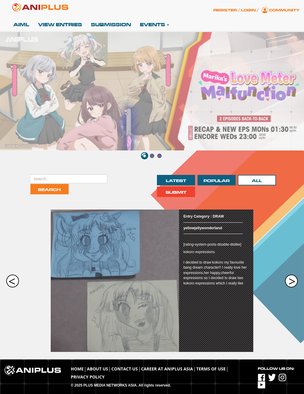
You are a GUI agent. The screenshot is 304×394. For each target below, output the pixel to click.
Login (248, 10)
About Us (97, 369)
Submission (111, 25)
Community (284, 10)
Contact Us (124, 369)
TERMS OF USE (211, 369)
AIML (21, 25)
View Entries (60, 25)
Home (77, 369)
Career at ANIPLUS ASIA (167, 369)
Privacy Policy (87, 377)
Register (225, 10)
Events (154, 25)
